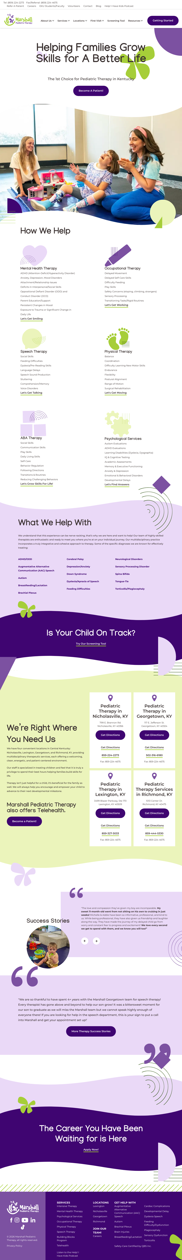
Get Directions (110, 735)
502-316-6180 (154, 751)
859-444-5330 (154, 825)
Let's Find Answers (117, 484)
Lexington (98, 1197)
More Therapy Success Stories (91, 1022)
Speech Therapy (66, 1222)
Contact (88, 6)
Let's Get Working (116, 305)
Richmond (99, 1212)
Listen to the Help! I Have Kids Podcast (68, 1245)
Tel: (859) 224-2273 (13, 2)
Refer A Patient (15, 6)
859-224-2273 (110, 751)
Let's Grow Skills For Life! (36, 483)
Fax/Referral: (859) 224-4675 (42, 2)
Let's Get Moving (116, 392)
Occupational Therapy (69, 1212)
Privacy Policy (14, 1236)
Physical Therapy (66, 1217)
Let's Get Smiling (31, 318)
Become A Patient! (91, 90)
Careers (31, 6)
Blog (98, 6)
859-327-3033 (110, 825)
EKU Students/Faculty (51, 6)
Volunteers (74, 6)
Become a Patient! (67, 1252)
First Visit (97, 21)
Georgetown (100, 1207)
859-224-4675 (113, 757)
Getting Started (163, 20)
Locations (80, 21)
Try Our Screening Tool (91, 643)
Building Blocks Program (66, 1230)
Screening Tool (116, 21)
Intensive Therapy (67, 1197)
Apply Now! (91, 1140)
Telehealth (63, 1236)
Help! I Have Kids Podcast (119, 6)
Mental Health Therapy (70, 1202)
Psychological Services (69, 1207)
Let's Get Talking (31, 392)
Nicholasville (100, 1202)
